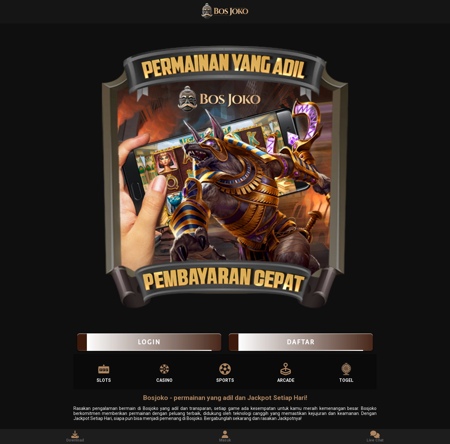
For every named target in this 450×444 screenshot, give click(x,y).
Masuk (225, 436)
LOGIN (149, 342)
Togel (346, 373)
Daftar (301, 342)
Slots (104, 373)
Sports (225, 373)
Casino (164, 373)
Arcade (285, 373)
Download (75, 436)
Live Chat (375, 436)
